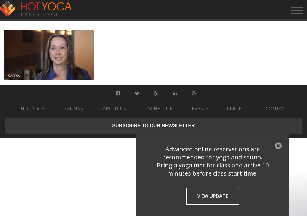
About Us (114, 108)
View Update (212, 196)
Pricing (236, 108)
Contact (277, 108)
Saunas (73, 108)
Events (200, 108)
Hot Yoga (33, 108)
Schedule (160, 108)
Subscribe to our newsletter (153, 125)
